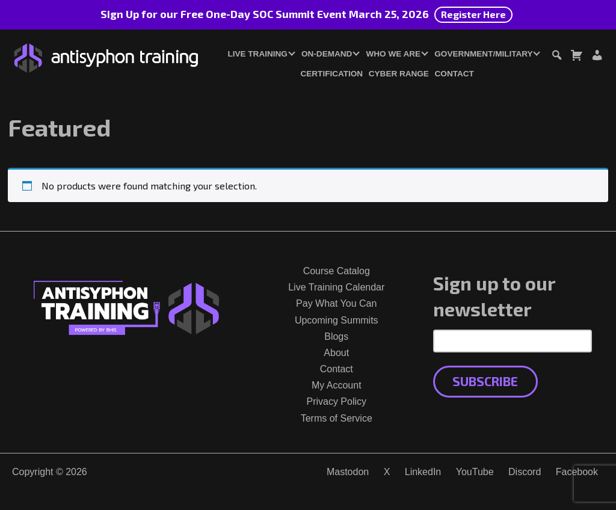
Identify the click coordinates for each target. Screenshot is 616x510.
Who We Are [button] (393, 53)
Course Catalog (336, 271)
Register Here (473, 14)
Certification (332, 73)
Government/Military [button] (483, 53)
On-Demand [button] (326, 53)
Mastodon (348, 472)
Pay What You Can (336, 303)
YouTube (475, 472)
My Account (337, 385)
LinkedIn (423, 472)
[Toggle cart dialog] (576, 57)
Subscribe (485, 381)
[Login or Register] (597, 57)
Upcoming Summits (336, 320)
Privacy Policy (336, 401)
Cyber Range (399, 73)
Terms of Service (336, 418)
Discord (524, 472)
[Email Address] (513, 341)
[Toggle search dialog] (556, 57)
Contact (454, 73)
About (336, 353)
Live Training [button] (257, 53)
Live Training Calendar (336, 287)
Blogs (336, 336)
